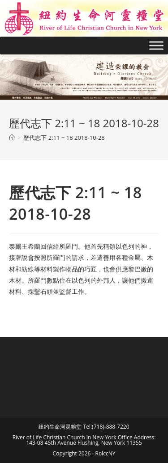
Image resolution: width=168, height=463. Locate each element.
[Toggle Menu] (156, 45)
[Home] (12, 137)
